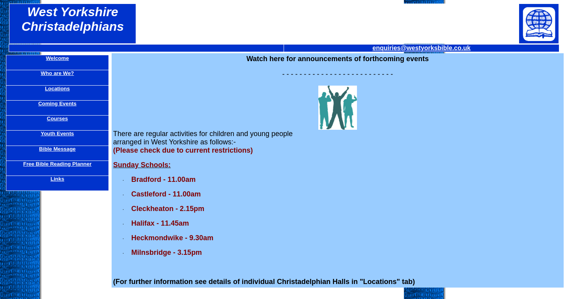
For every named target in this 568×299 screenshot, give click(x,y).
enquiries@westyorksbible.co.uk (421, 48)
